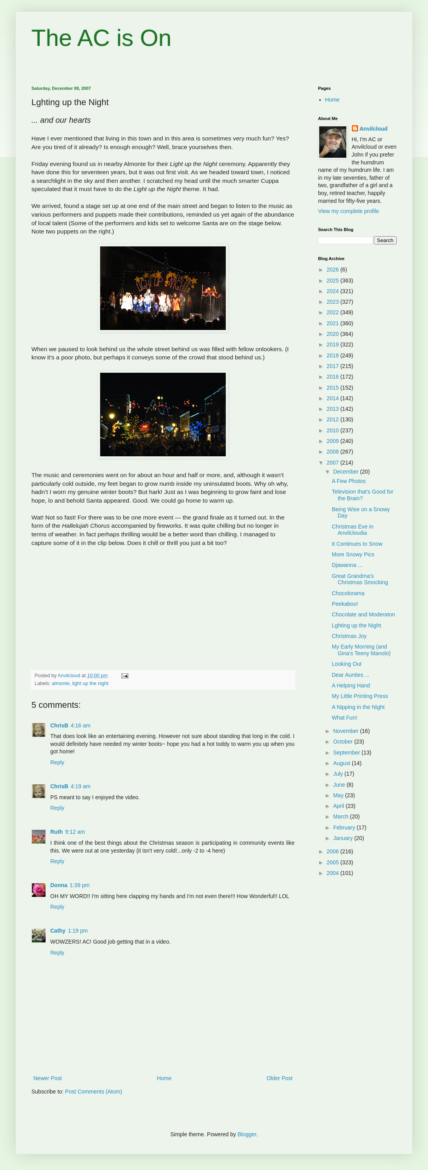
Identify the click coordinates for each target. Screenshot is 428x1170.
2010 (333, 430)
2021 (333, 323)
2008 (333, 451)
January (343, 838)
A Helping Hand (351, 685)
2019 (333, 344)
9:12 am (75, 832)
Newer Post (47, 1078)
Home (164, 1078)
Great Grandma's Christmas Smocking (360, 579)
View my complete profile (348, 211)
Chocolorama (348, 593)
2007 (333, 462)
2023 (333, 302)
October (343, 741)
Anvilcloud (374, 129)
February (345, 827)
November (346, 731)
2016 (333, 377)
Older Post (280, 1078)
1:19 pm (78, 931)
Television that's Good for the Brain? (362, 494)
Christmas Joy (349, 636)
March (341, 816)
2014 (333, 398)
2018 (333, 355)
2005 (333, 862)
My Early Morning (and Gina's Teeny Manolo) (361, 649)
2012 (333, 419)
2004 (333, 873)
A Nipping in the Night (358, 707)
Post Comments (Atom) (93, 1091)
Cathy (58, 931)
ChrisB (59, 725)
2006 (333, 851)
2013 (333, 409)
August (342, 763)
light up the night (90, 683)
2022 (333, 312)
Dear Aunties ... (350, 675)
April (339, 806)
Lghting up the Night (356, 625)
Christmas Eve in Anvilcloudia (352, 529)
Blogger (247, 1134)
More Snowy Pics (353, 554)
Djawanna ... (347, 565)
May (339, 795)
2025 (333, 280)
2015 (333, 388)
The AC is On (101, 38)
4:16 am (81, 725)
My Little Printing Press (360, 696)
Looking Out (347, 664)
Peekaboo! (345, 604)
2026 (333, 269)
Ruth (56, 832)
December (346, 471)
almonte (61, 683)
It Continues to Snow (357, 544)
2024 (333, 291)
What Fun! (344, 717)
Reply (57, 762)
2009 (333, 441)
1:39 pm (80, 885)
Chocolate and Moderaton (363, 614)
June (339, 785)
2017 (333, 366)
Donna (59, 885)
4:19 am (81, 786)
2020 (333, 334)
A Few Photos (349, 481)
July (338, 774)
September (347, 752)
